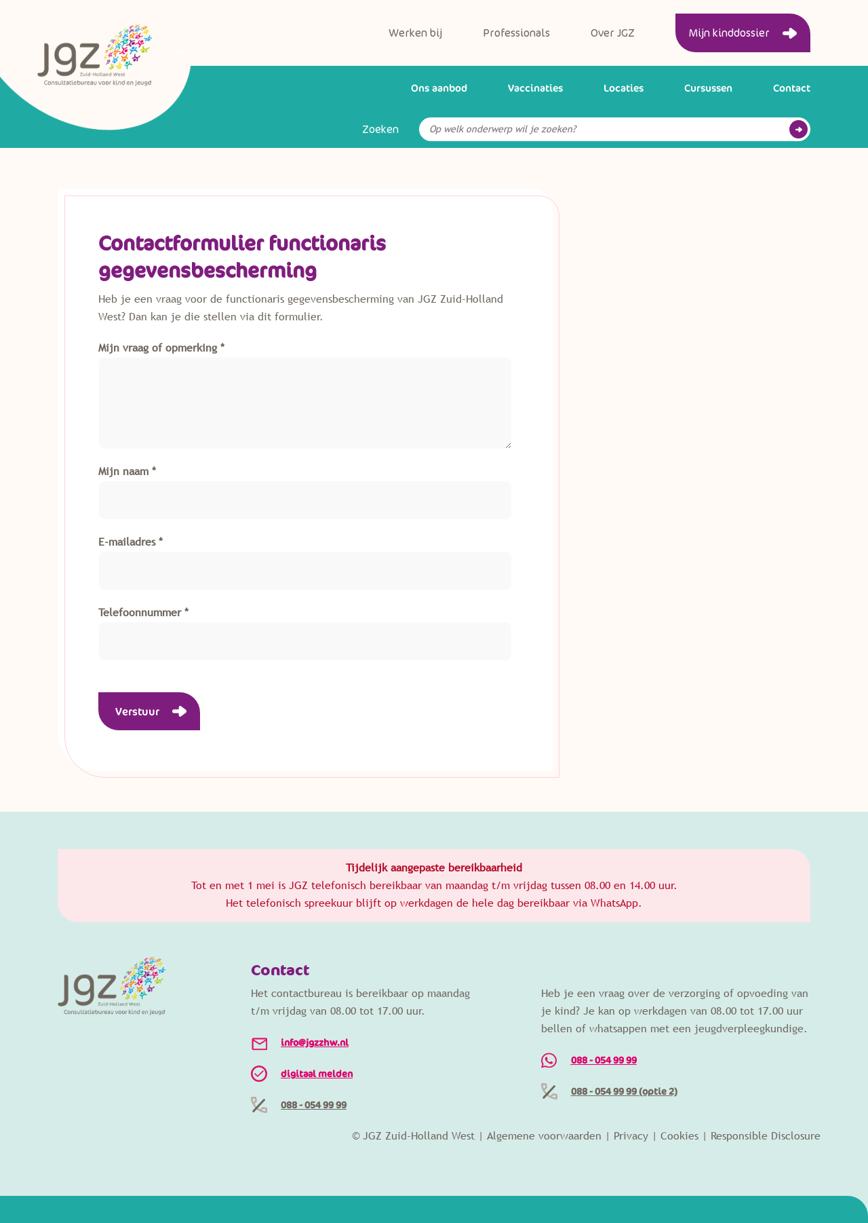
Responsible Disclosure (766, 1135)
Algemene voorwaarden (544, 1135)
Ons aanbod (439, 88)
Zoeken (380, 129)
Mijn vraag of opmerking (157, 347)
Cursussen (708, 88)
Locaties (624, 88)
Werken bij (415, 33)
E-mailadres (126, 541)
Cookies (679, 1135)
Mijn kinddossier (729, 33)
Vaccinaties (535, 88)
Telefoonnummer (139, 612)
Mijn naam (123, 471)
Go (798, 129)
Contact (791, 88)
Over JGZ (613, 33)
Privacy (631, 1135)
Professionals (516, 33)
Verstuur (137, 711)
